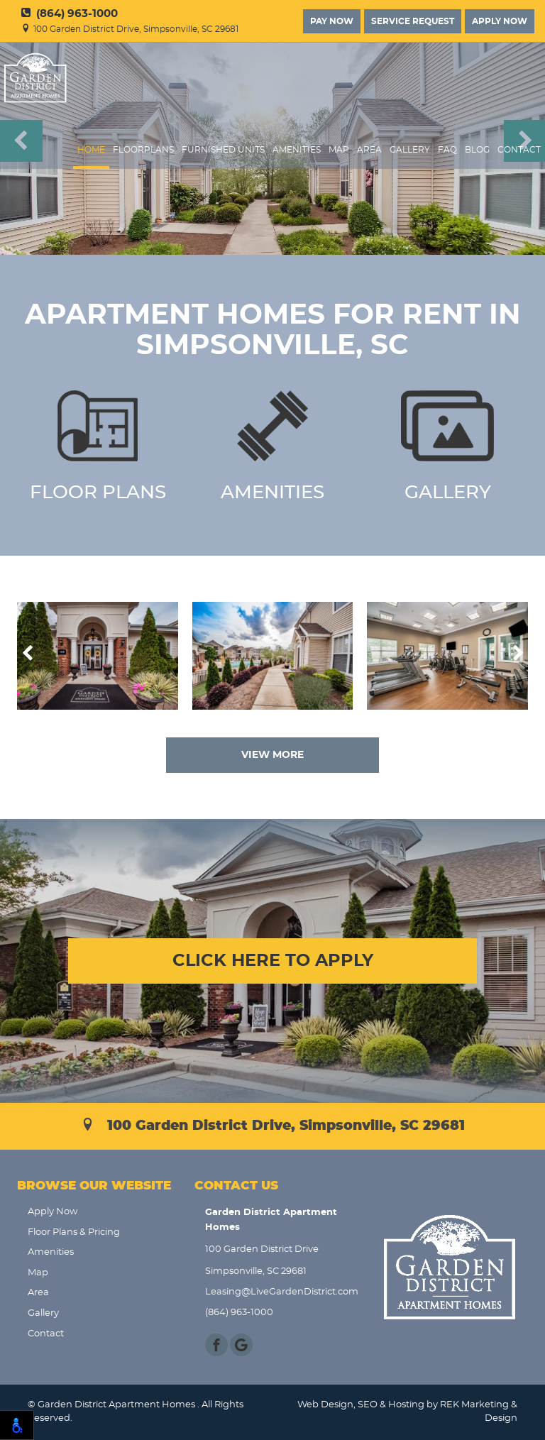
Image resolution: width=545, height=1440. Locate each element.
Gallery (410, 150)
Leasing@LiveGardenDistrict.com (278, 1292)
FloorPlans (143, 150)
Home (91, 150)
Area (369, 150)
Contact (519, 150)
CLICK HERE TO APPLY (272, 960)
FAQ (447, 150)
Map (339, 150)
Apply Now (499, 21)
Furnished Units (223, 150)
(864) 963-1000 (69, 14)
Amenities (296, 150)
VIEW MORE (272, 755)
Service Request (412, 21)
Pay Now (331, 21)
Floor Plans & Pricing (74, 1232)
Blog (477, 150)
